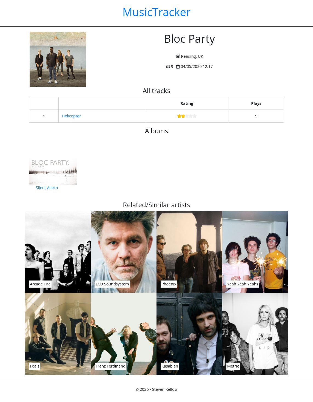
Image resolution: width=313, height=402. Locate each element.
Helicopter (71, 115)
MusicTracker (156, 11)
